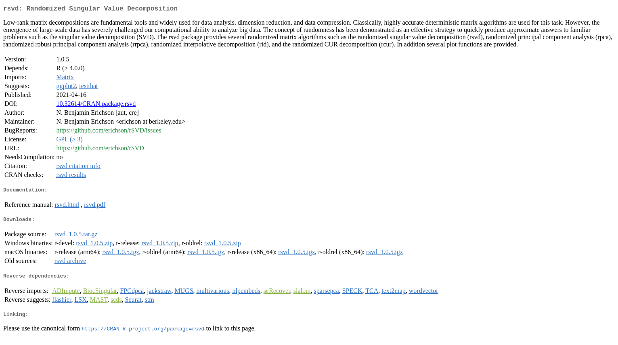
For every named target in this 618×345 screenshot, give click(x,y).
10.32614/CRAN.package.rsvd (96, 105)
